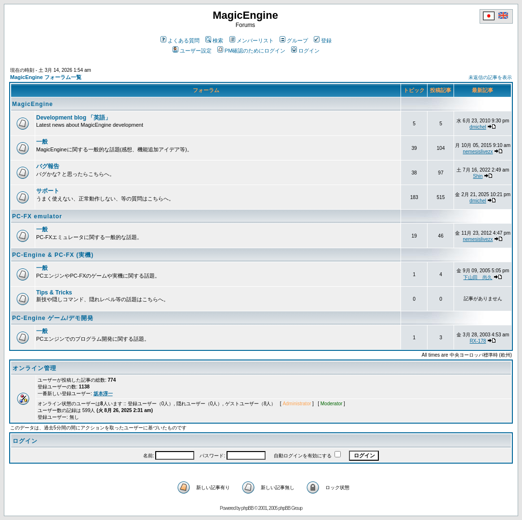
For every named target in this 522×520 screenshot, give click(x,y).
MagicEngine (32, 104)
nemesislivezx (478, 151)
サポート (47, 190)
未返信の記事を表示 (490, 77)
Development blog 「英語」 (73, 117)
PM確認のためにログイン (251, 50)
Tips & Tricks (54, 292)
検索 (214, 40)
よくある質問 (180, 40)
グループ (294, 40)
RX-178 (477, 341)
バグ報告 (47, 166)
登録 (323, 40)
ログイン (305, 50)
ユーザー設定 (192, 50)
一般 (42, 141)
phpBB (247, 508)
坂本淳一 (103, 393)
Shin (477, 176)
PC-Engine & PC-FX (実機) (53, 255)
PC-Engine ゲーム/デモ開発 (53, 318)
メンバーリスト (251, 40)
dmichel (477, 127)
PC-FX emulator (37, 216)
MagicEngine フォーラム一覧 (45, 77)
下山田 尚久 (477, 277)
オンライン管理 (34, 368)
